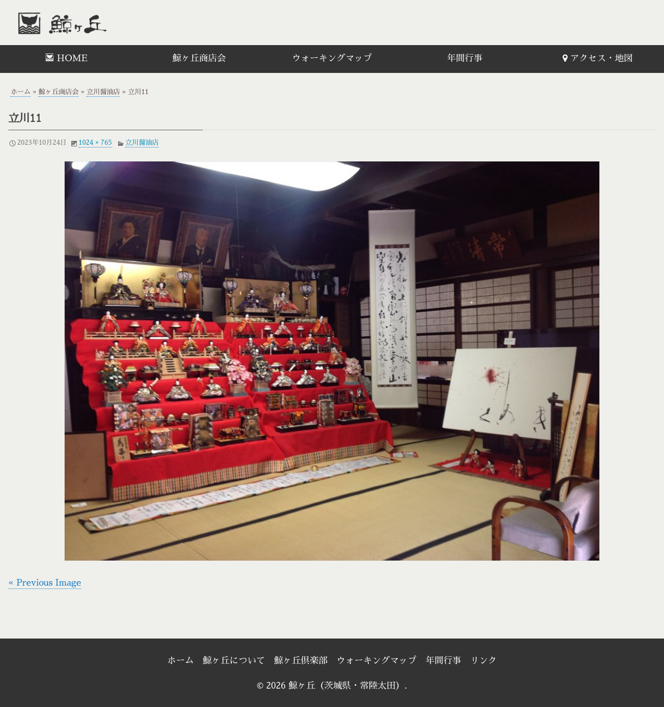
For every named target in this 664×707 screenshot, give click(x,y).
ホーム (21, 92)
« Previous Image (44, 582)
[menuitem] (66, 59)
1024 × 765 (95, 142)
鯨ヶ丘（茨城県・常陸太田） (86, 22)
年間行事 (464, 58)
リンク (483, 660)
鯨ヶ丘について (234, 660)
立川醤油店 (103, 92)
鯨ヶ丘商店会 (199, 58)
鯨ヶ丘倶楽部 (301, 660)
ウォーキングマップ (332, 58)
